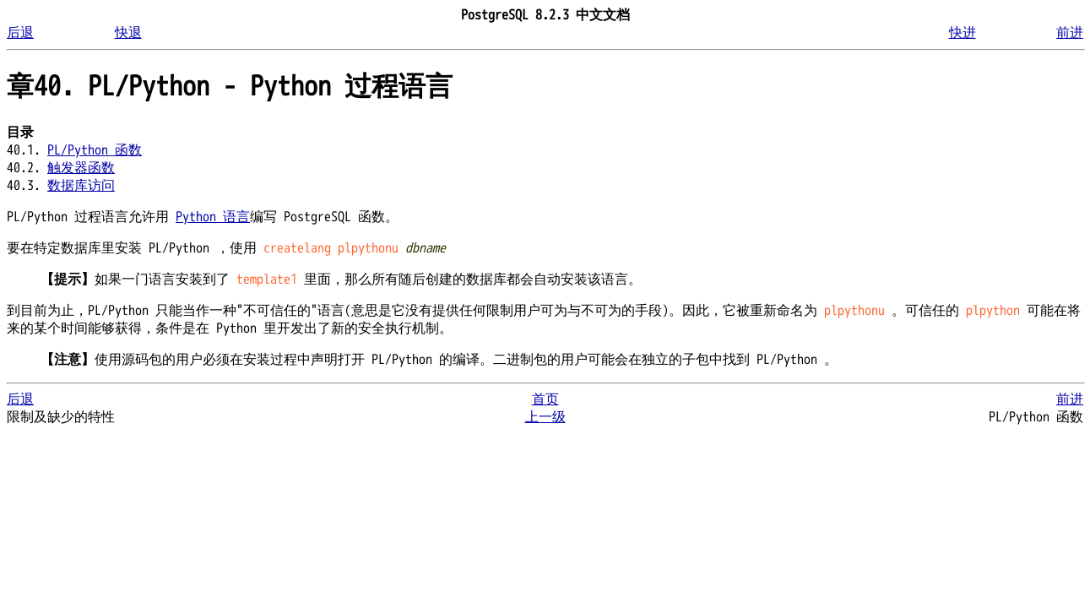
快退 (128, 33)
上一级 (545, 417)
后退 (20, 33)
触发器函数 (81, 168)
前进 (1069, 33)
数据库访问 (81, 185)
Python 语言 (213, 217)
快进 (962, 33)
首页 (545, 399)
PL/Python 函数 (94, 150)
